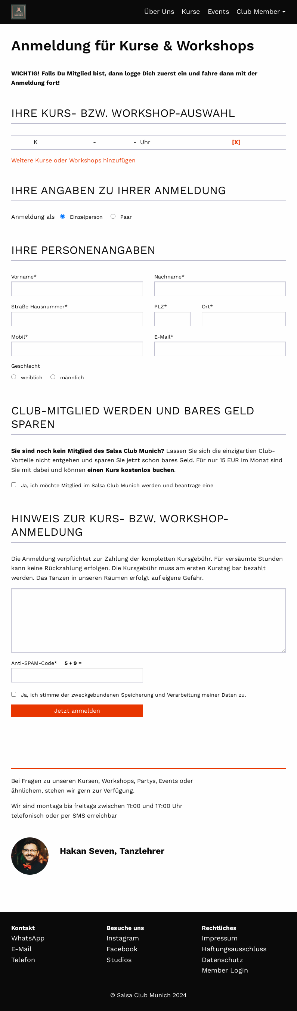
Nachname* (220, 285)
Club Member (258, 11)
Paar (126, 217)
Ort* (244, 315)
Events (218, 11)
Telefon (23, 960)
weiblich (32, 377)
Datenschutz (222, 960)
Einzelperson (86, 217)
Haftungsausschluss (234, 949)
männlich (72, 377)
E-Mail (21, 949)
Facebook (121, 949)
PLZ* (172, 315)
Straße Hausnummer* (77, 315)
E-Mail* (220, 345)
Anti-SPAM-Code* (77, 671)
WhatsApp (27, 938)
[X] (236, 142)
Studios (119, 960)
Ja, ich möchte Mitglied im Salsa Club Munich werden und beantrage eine (117, 485)
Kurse (191, 11)
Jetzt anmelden (77, 710)
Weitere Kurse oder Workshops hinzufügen (73, 160)
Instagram (122, 938)
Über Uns (159, 11)
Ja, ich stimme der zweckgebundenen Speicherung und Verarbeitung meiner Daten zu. (133, 695)
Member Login (225, 970)
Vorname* (77, 285)
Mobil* (77, 345)
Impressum (220, 938)
